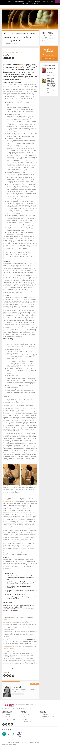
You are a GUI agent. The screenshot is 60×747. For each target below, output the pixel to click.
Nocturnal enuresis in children (51, 69)
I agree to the (50, 54)
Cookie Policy (7, 714)
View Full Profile (19, 694)
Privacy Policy (7, 716)
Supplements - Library (48, 716)
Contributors (26, 720)
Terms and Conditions (10, 718)
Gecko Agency (12, 744)
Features (11, 33)
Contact (25, 718)
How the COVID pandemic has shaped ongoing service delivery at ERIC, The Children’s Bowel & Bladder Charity (51, 83)
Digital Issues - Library (48, 718)
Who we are (26, 714)
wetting (21, 64)
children (8, 66)
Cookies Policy (35, 3)
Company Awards (27, 721)
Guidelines (45, 714)
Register (25, 716)
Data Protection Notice (10, 720)
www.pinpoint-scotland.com (23, 708)
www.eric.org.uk (8, 501)
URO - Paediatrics (20, 52)
